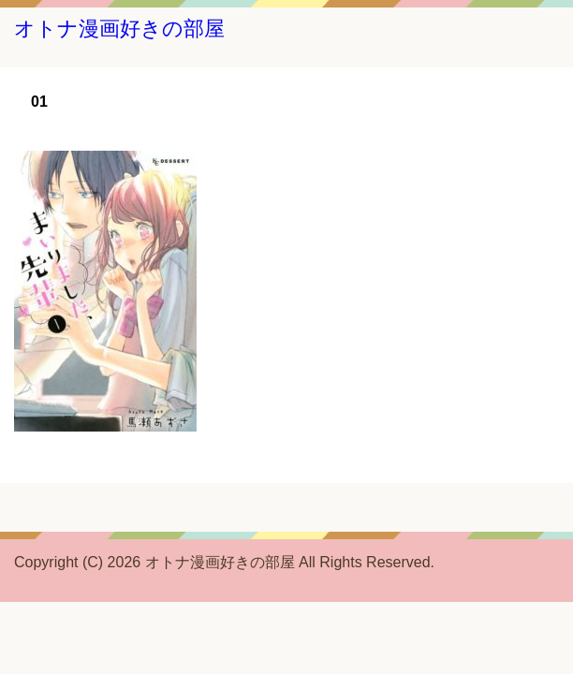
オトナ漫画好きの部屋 (119, 28)
